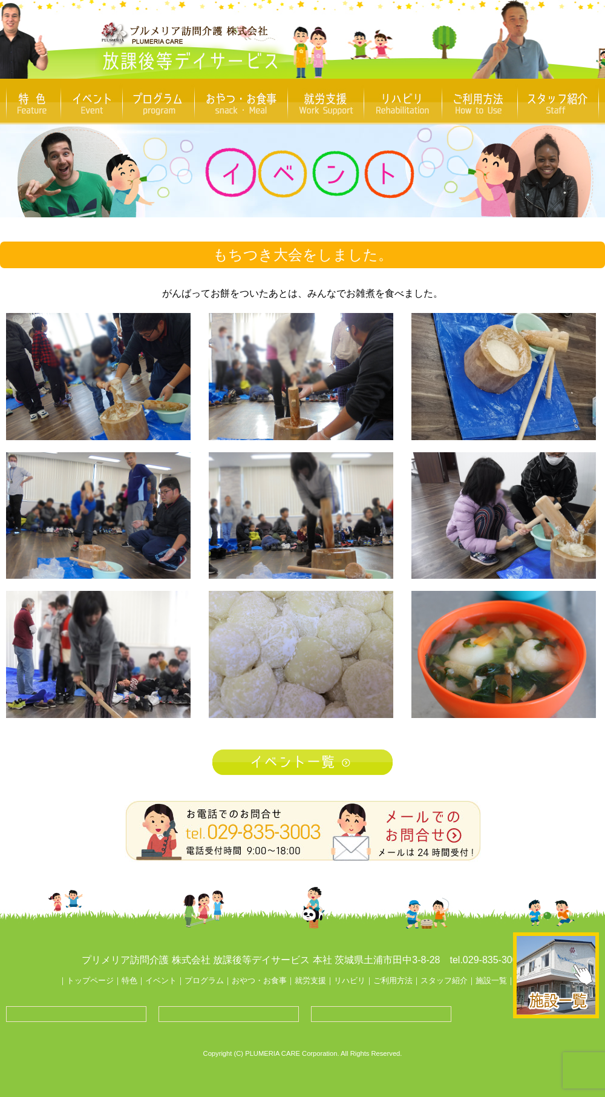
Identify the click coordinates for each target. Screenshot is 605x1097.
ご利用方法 (393, 980)
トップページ (90, 980)
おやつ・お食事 (259, 980)
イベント (161, 980)
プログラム (204, 980)
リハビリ (349, 980)
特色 (129, 980)
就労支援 (310, 980)
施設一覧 (491, 980)
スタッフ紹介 (444, 980)
